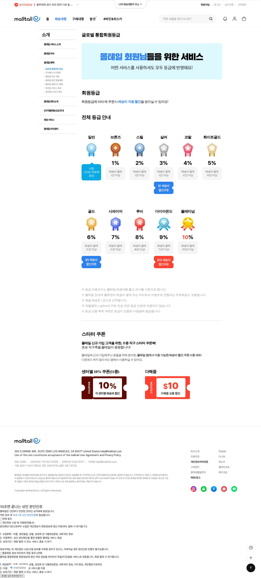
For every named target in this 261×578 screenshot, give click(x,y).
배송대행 (61, 19)
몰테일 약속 (49, 53)
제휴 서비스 (49, 119)
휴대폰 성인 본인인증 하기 (12, 576)
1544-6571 (77, 461)
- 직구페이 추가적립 (52, 72)
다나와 (222, 456)
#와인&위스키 (112, 19)
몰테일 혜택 (49, 62)
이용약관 (195, 456)
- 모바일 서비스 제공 (52, 88)
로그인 (217, 4)
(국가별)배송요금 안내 (54, 110)
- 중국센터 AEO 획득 (53, 92)
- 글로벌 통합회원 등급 (53, 69)
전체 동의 (6, 518)
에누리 (222, 461)
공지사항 (229, 4)
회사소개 (195, 451)
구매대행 (78, 19)
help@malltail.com (106, 461)
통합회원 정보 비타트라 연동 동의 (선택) (21, 553)
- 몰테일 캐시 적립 (51, 76)
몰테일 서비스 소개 (52, 44)
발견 (93, 19)
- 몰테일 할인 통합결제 (53, 80)
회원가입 (205, 4)
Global (222, 451)
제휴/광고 (195, 477)
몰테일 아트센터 (51, 128)
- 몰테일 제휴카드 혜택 (53, 84)
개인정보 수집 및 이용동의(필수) (17, 522)
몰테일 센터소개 (51, 101)
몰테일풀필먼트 (198, 472)
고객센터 (242, 4)
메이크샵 (223, 472)
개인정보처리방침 (199, 461)
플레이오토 (224, 467)
